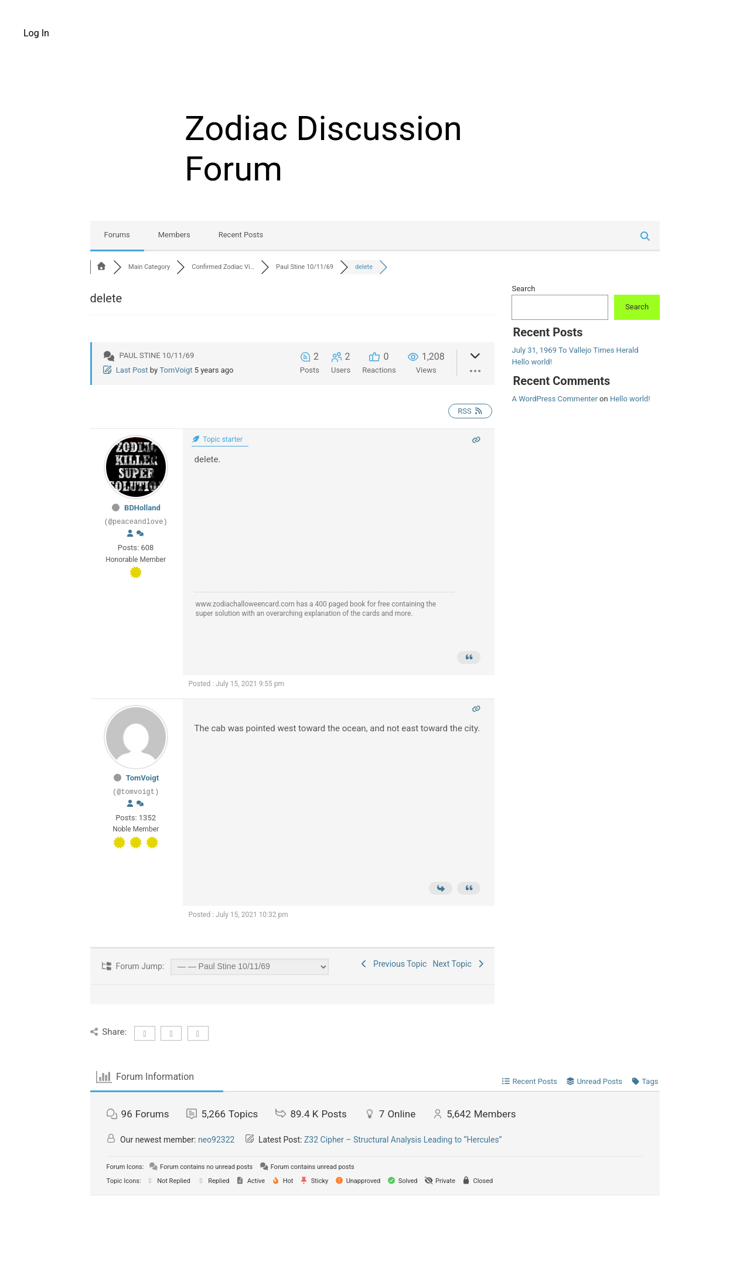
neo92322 (216, 1139)
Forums (117, 234)
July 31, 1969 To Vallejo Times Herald (575, 350)
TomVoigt (175, 370)
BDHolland (142, 507)
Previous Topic (393, 964)
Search (523, 288)
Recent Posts (241, 234)
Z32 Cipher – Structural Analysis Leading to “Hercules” (403, 1139)
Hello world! (532, 361)
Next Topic (459, 964)
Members (174, 234)
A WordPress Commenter (554, 398)
